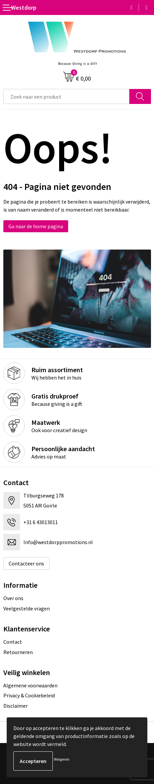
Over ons (13, 598)
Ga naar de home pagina (35, 226)
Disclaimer (15, 705)
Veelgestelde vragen (26, 608)
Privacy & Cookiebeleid (29, 695)
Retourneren (18, 652)
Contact (12, 641)
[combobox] (66, 96)
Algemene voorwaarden (30, 685)
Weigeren (61, 759)
